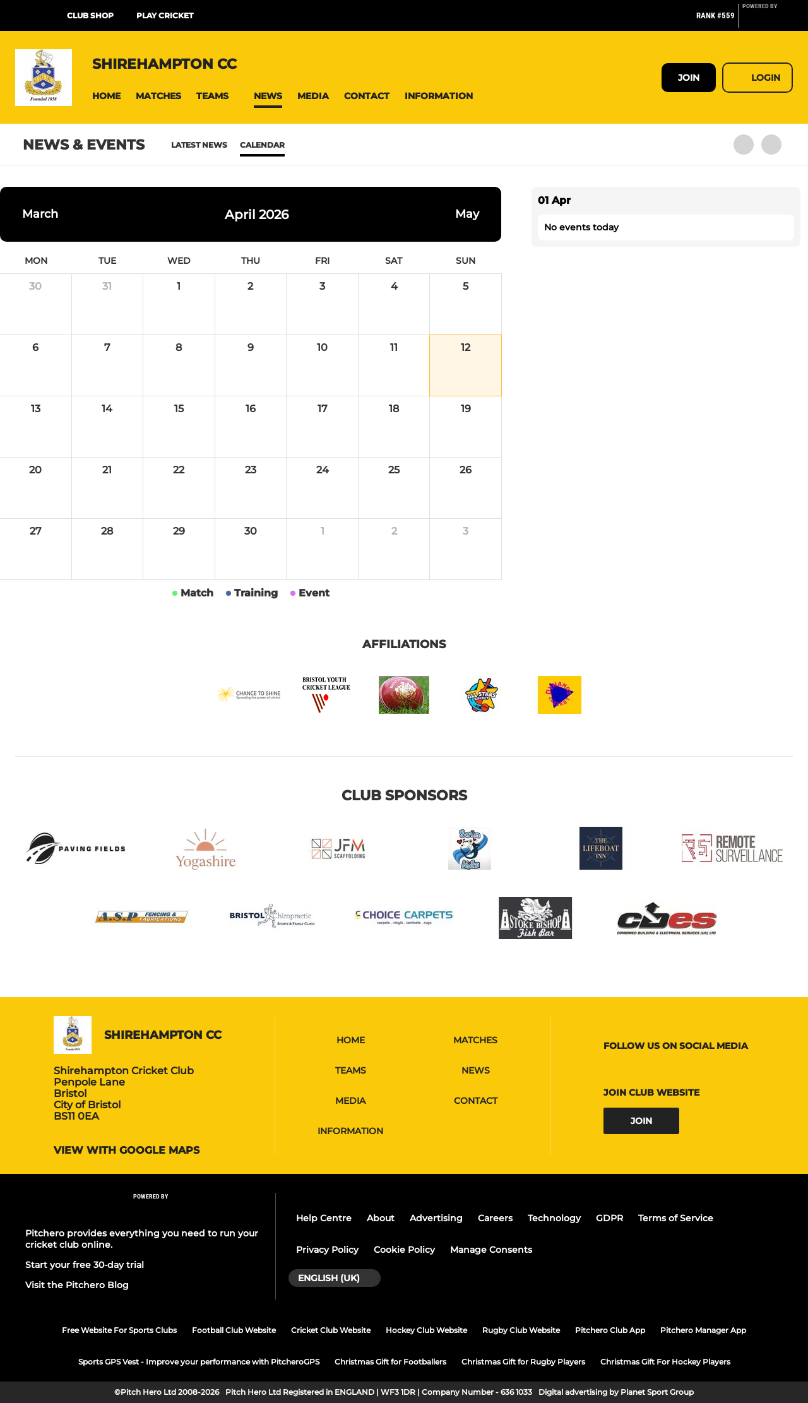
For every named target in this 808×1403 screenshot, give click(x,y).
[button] (106, 96)
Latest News (199, 145)
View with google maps (126, 1150)
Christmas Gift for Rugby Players (523, 1361)
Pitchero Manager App (703, 1330)
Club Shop (90, 15)
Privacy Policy (327, 1249)
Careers (495, 1218)
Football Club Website (234, 1330)
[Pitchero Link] (767, 20)
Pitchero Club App (610, 1330)
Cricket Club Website (331, 1330)
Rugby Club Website (521, 1330)
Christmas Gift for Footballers (390, 1361)
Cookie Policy (404, 1249)
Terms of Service (675, 1218)
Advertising (436, 1218)
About (381, 1218)
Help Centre (324, 1218)
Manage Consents (491, 1249)
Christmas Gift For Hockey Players (665, 1361)
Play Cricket (164, 15)
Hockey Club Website (426, 1330)
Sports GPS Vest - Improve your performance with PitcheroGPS (198, 1361)
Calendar (262, 145)
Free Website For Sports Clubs (119, 1330)
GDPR (609, 1218)
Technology (554, 1218)
